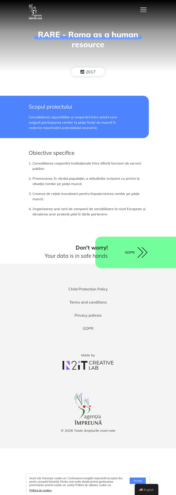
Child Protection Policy (88, 289)
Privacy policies (88, 315)
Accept (137, 480)
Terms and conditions (88, 302)
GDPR (88, 328)
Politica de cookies (40, 490)
